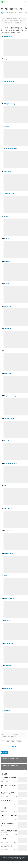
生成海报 (4, 752)
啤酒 (13, 741)
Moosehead (7, 171)
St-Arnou (6, 126)
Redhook (7, 710)
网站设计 (19, 741)
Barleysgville (8, 36)
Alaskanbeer (8, 328)
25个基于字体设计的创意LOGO (8, 778)
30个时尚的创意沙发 (7, 846)
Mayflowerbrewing (10, 396)
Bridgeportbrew (9, 598)
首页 (2, 5)
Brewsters (7, 306)
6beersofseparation (10, 463)
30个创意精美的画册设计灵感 (9, 824)
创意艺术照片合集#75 (7, 793)
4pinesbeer (7, 351)
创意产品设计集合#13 (7, 800)
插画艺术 (21, 12)
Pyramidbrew (8, 643)
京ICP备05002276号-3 (15, 858)
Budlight (7, 261)
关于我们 (22, 858)
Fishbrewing (8, 373)
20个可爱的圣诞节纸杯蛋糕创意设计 (9, 831)
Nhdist (6, 216)
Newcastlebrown (9, 531)
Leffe (6, 576)
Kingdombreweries (10, 59)
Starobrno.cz (8, 508)
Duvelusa (7, 620)
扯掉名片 (3, 808)
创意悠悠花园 (18, 857)
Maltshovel (7, 665)
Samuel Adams (9, 418)
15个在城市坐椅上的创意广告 (9, 786)
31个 (3, 741)
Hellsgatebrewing (9, 104)
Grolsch (6, 283)
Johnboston (8, 688)
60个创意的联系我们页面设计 (9, 816)
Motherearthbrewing (10, 148)
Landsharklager (9, 193)
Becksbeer (7, 441)
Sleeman (7, 486)
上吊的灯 (3, 838)
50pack (6, 238)
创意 (8, 741)
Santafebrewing (9, 81)
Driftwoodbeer (9, 553)
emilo (2, 12)
